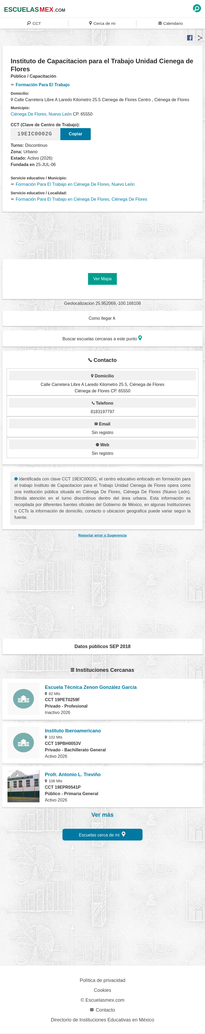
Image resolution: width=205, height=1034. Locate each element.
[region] (102, 232)
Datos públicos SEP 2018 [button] (102, 646)
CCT (34, 23)
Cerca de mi (102, 23)
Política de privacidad (102, 980)
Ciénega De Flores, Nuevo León (41, 114)
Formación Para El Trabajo (40, 84)
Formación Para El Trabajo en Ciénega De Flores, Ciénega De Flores (79, 199)
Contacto (102, 1010)
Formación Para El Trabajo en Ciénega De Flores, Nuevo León (73, 184)
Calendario (171, 23)
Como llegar (102, 318)
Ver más (103, 815)
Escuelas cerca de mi (102, 834)
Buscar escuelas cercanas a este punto (102, 338)
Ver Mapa (102, 279)
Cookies (102, 990)
